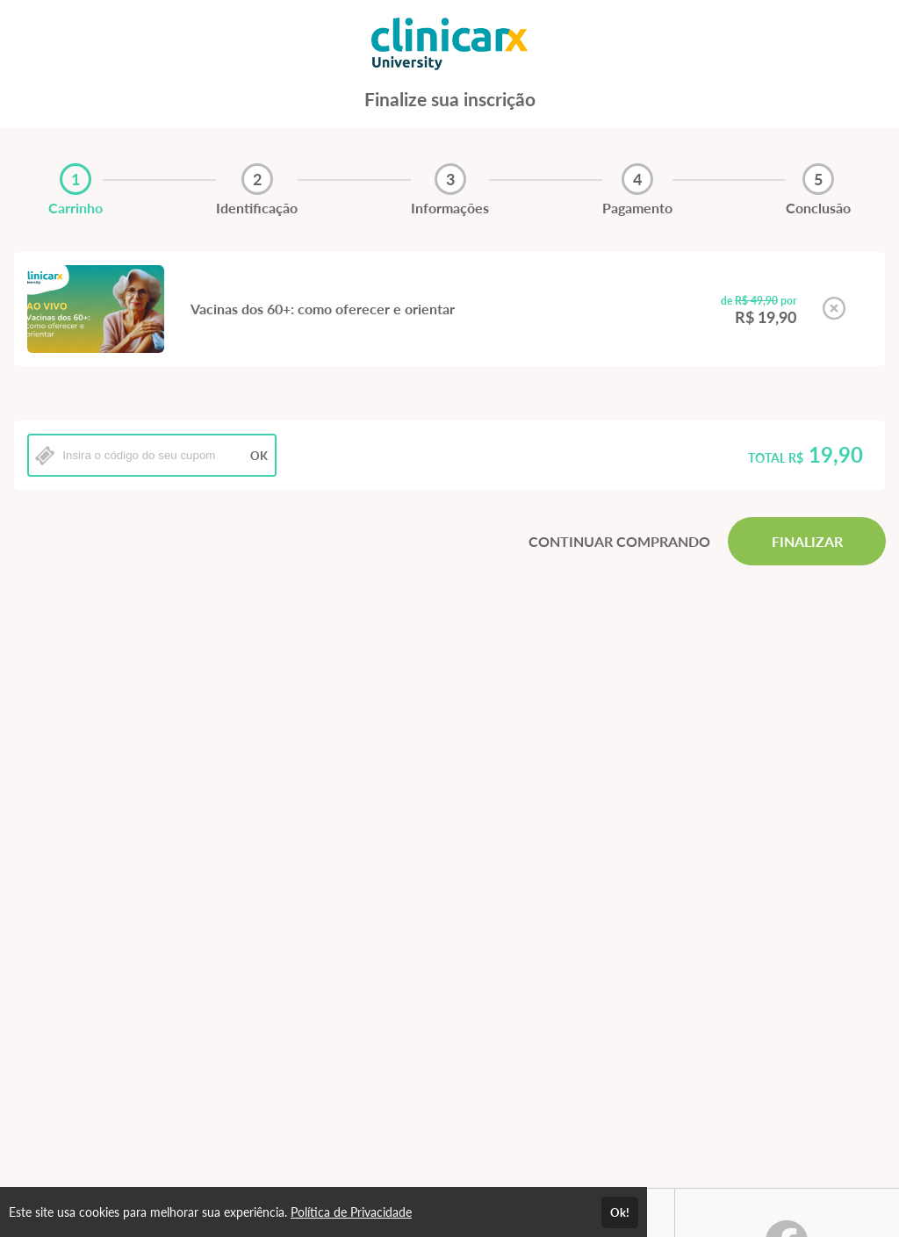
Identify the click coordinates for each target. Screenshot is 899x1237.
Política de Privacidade (351, 1212)
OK (259, 456)
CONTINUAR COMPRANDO (619, 541)
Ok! (619, 1212)
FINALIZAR (807, 541)
